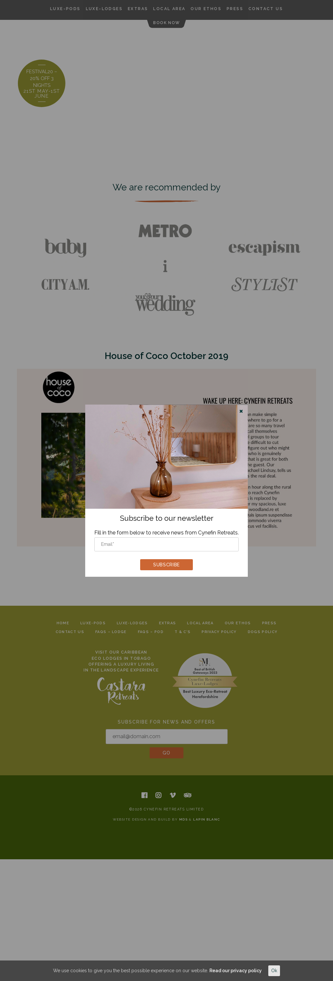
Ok (274, 970)
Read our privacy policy (235, 970)
